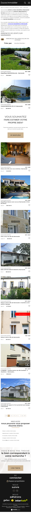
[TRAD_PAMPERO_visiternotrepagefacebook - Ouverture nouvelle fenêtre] (14, 491)
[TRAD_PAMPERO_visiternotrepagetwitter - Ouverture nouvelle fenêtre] (17, 491)
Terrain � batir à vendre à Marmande (10, 440)
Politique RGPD (16, 507)
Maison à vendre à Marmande (9, 431)
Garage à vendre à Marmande (9, 438)
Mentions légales (21, 506)
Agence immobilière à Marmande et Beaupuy (10, 7)
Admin (27, 506)
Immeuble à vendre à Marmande (9, 435)
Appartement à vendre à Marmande (10, 433)
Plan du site (4, 506)
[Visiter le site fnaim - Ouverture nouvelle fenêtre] (12, 500)
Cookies (23, 507)
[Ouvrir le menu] (29, 3)
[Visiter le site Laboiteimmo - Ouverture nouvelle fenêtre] (15, 510)
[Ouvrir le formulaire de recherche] (25, 3)
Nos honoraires (12, 506)
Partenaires (9, 507)
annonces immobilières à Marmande (17, 23)
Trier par (8, 43)
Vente (21, 7)
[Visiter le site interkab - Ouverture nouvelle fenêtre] (21, 500)
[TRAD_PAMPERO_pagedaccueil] (9, 3)
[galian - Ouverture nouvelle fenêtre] (7, 500)
